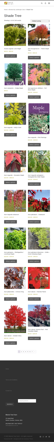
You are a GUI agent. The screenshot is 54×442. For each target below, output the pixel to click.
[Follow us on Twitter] (46, 437)
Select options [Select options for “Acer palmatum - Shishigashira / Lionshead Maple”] (10, 261)
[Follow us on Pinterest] (49, 437)
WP (11, 438)
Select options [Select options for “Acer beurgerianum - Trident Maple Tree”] (34, 57)
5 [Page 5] (27, 351)
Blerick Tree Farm (14, 436)
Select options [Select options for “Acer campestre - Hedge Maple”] (10, 95)
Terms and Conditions (11, 379)
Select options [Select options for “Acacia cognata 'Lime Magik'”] (10, 56)
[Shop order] (40, 21)
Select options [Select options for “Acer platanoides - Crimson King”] (10, 299)
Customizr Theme (28, 438)
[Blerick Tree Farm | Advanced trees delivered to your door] (9, 3)
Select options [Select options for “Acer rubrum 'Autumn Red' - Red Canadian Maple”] (34, 338)
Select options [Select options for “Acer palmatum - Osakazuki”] (34, 222)
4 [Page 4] (25, 351)
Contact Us (9, 390)
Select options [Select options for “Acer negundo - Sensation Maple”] (10, 182)
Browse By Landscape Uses (17, 9)
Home (6, 9)
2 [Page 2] (21, 351)
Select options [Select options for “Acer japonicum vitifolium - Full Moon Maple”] (34, 97)
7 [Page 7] (32, 351)
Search (10, 404)
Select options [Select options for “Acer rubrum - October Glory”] (10, 343)
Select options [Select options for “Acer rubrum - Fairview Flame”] (34, 299)
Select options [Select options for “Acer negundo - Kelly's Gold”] (10, 134)
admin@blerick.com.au (12, 425)
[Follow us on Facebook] (40, 437)
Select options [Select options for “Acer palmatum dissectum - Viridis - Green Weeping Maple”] (34, 261)
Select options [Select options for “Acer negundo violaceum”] (10, 222)
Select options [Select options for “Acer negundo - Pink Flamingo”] (34, 144)
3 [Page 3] (23, 351)
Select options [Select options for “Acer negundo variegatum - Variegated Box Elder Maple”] (34, 184)
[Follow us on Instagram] (43, 437)
